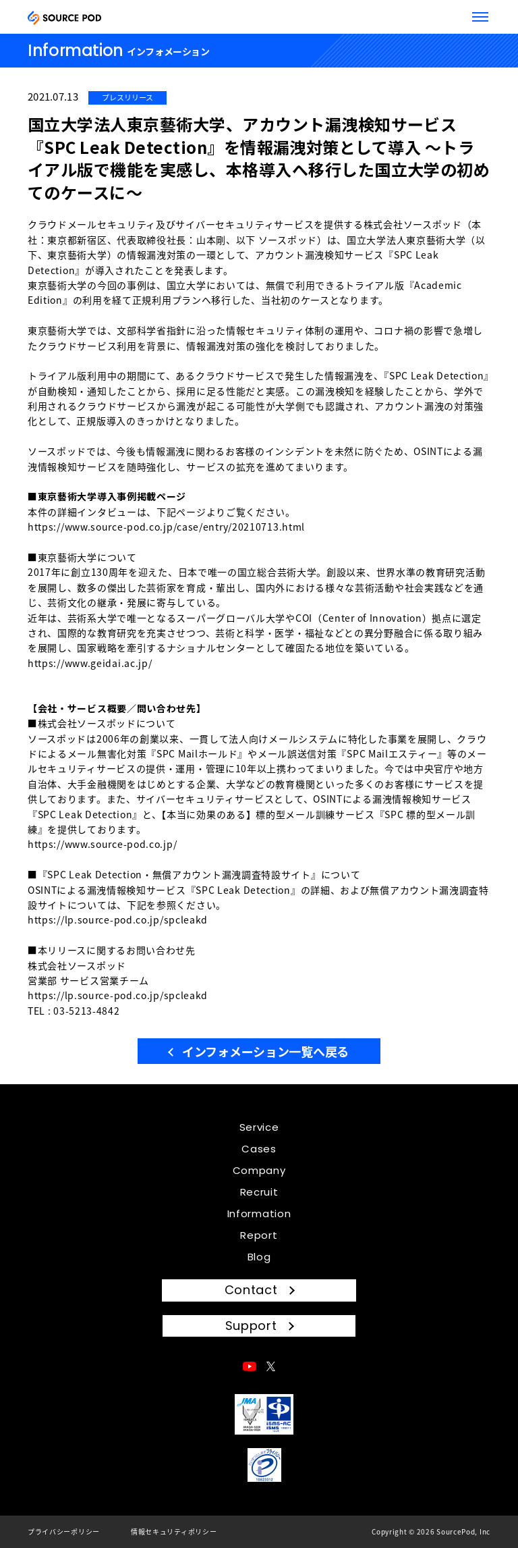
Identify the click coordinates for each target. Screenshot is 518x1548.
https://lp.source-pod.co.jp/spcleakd (118, 919)
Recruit (259, 1192)
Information (259, 1213)
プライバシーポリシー (64, 1531)
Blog (259, 1257)
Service (259, 1127)
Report (258, 1235)
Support (251, 1325)
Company (259, 1170)
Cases (259, 1149)
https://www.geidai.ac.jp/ (90, 663)
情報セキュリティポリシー (174, 1531)
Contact (251, 1289)
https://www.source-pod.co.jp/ (102, 844)
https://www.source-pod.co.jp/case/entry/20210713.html (166, 526)
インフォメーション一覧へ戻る (265, 1051)
